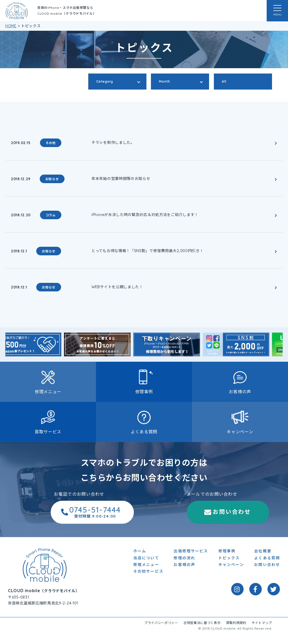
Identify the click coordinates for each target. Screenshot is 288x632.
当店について (146, 558)
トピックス (229, 558)
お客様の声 (240, 391)
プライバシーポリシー (161, 624)
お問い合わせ (197, 512)
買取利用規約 (236, 624)
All (224, 81)
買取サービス (48, 431)
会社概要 (262, 552)
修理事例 (144, 391)
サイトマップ (262, 624)
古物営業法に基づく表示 (202, 624)
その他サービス (148, 572)
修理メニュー (48, 391)
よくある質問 (144, 431)
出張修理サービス (191, 552)
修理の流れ (184, 558)
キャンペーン (240, 431)
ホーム (139, 552)
